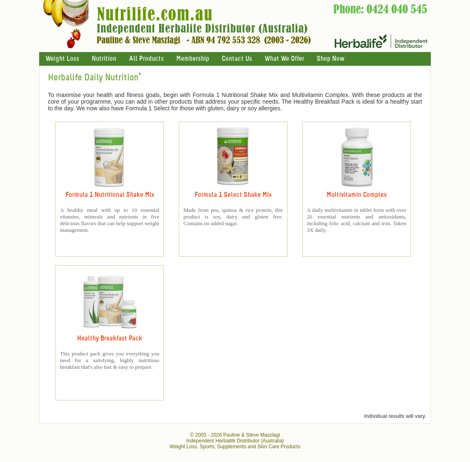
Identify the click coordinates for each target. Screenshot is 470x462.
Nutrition (104, 58)
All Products (146, 58)
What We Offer (284, 58)
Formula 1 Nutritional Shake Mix (109, 195)
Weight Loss (62, 58)
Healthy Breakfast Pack (109, 338)
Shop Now (330, 58)
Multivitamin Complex (357, 195)
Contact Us (237, 58)
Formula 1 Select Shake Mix (233, 195)
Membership (192, 58)
